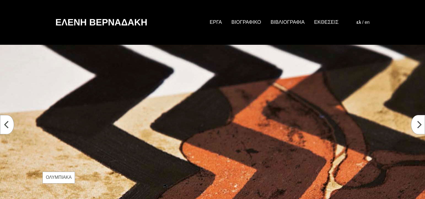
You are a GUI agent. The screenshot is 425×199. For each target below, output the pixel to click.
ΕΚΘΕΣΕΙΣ (326, 22)
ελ (358, 22)
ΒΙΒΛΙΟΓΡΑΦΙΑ (288, 22)
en (367, 22)
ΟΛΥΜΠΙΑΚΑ (59, 177)
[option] (212, 122)
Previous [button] (10, 125)
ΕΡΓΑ (216, 22)
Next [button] (421, 125)
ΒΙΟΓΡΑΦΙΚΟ (246, 22)
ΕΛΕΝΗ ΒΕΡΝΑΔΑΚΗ (101, 22)
